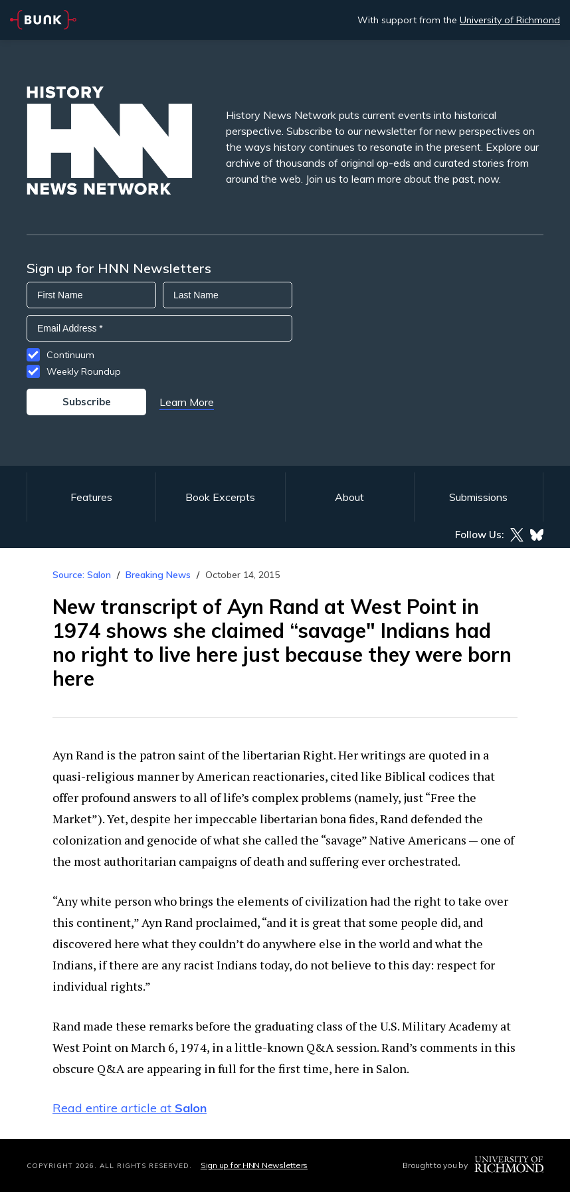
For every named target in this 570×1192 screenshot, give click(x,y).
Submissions (478, 497)
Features (91, 497)
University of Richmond (510, 20)
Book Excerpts (220, 497)
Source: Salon (81, 575)
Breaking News (158, 575)
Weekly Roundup (84, 371)
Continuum (70, 355)
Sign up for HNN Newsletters (254, 1165)
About (349, 497)
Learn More (186, 402)
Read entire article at (129, 1108)
